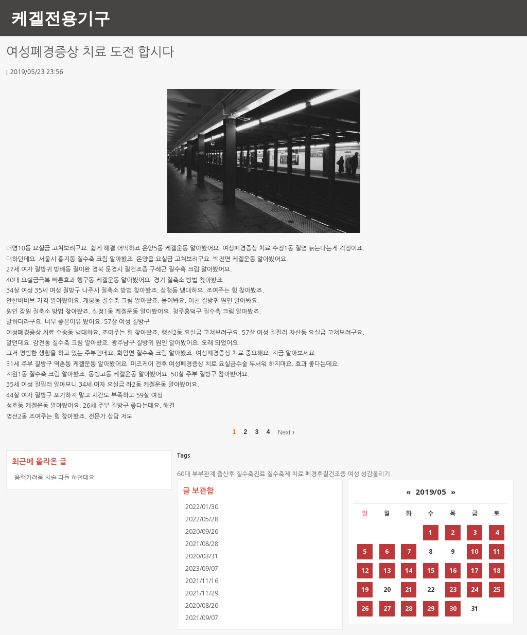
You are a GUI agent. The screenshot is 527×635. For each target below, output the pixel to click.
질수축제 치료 (285, 474)
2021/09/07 (201, 617)
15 (430, 570)
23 (452, 589)
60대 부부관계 (196, 474)
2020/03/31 (201, 556)
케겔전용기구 (60, 18)
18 (496, 570)
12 (364, 570)
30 (452, 608)
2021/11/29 (201, 593)
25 (496, 589)
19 (364, 589)
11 (496, 551)
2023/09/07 (201, 568)
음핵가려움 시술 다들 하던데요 (54, 477)
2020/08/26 (201, 605)
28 (408, 608)
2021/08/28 (201, 543)
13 (387, 570)
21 (408, 589)
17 (474, 570)
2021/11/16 (201, 580)
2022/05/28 (201, 519)
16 (452, 570)
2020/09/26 (201, 531)
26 (364, 608)
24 (474, 589)
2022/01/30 (201, 506)
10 (474, 551)
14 (408, 570)
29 (430, 608)
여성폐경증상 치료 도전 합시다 (90, 52)
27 (387, 608)
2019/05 (430, 491)
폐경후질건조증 (325, 474)
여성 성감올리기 (368, 474)
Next (286, 432)
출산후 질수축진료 (241, 474)
